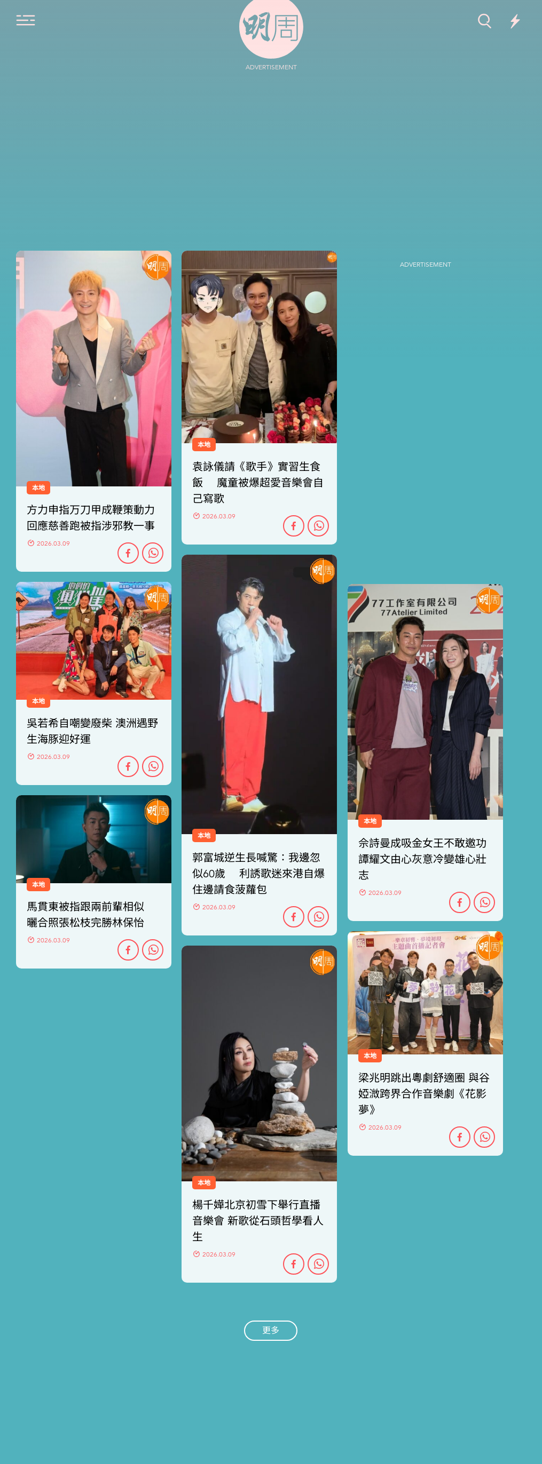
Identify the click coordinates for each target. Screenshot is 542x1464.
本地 (204, 835)
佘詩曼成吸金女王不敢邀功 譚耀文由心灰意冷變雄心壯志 (422, 859)
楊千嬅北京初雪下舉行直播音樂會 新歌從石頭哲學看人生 (258, 1221)
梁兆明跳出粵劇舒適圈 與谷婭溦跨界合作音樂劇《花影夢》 (424, 1094)
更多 (270, 1330)
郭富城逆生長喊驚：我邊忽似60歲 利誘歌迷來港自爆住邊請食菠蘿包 (258, 874)
